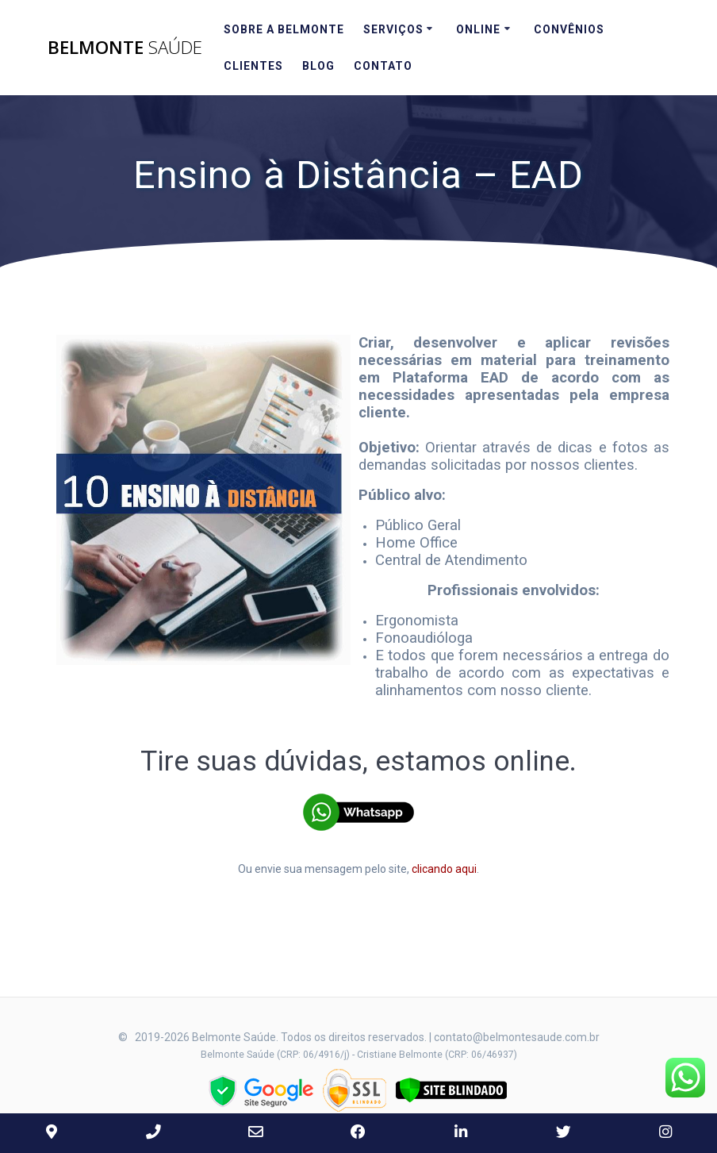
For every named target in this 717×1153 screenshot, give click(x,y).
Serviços (393, 29)
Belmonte (125, 47)
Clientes (253, 66)
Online (478, 29)
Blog (318, 66)
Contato (383, 66)
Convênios (569, 29)
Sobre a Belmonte (284, 29)
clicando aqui (444, 869)
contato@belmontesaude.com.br (517, 1037)
